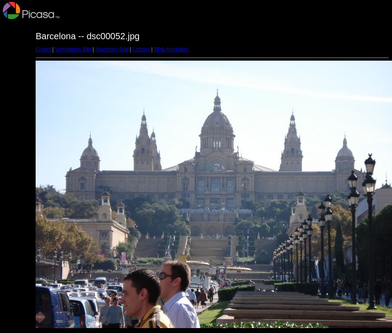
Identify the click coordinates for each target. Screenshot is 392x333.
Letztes (141, 49)
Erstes (43, 49)
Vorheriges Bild (73, 49)
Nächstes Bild (111, 49)
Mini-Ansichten (171, 49)
